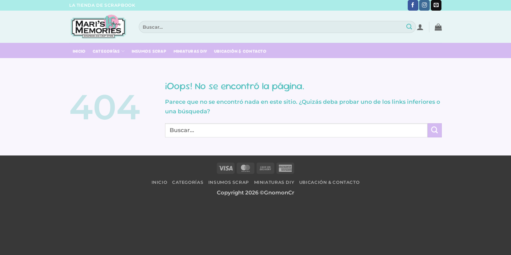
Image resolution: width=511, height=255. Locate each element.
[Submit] (409, 27)
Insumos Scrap (149, 51)
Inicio (79, 51)
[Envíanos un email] (436, 5)
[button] (420, 27)
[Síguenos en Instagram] (424, 5)
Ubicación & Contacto (240, 51)
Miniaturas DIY (190, 51)
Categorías (109, 51)
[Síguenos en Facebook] (413, 5)
